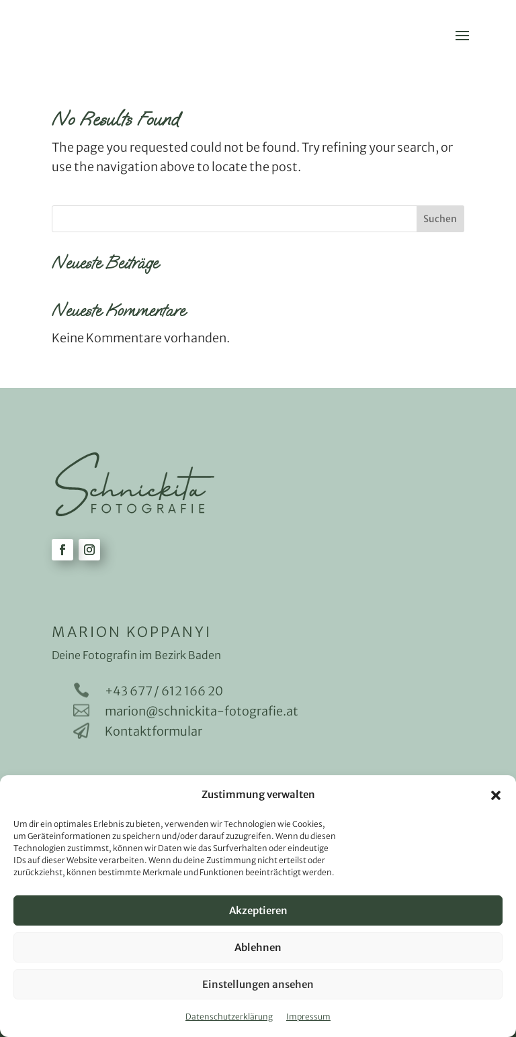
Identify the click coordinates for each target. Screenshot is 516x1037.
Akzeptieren (258, 910)
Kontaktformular (153, 731)
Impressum (308, 1016)
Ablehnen (258, 947)
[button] (496, 795)
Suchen (440, 219)
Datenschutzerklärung (229, 1016)
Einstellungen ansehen (258, 984)
